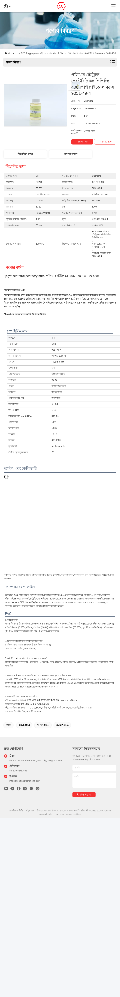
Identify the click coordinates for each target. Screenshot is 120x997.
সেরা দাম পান (82, 142)
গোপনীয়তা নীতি (16, 810)
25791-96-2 (43, 725)
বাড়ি (10, 53)
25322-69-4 (62, 725)
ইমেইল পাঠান (84, 794)
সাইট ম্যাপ (30, 810)
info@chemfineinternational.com (24, 781)
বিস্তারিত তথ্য (25, 154)
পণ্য (16, 53)
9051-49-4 (24, 725)
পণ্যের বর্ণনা (70, 154)
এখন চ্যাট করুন (105, 141)
